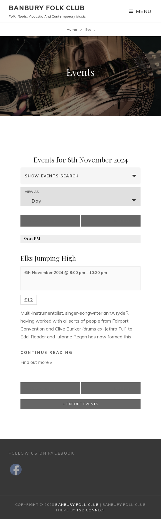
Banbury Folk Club (47, 8)
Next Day (123, 221)
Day (33, 201)
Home (72, 29)
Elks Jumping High (48, 258)
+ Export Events (80, 404)
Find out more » (36, 362)
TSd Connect (91, 510)
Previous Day (42, 221)
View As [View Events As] (32, 191)
